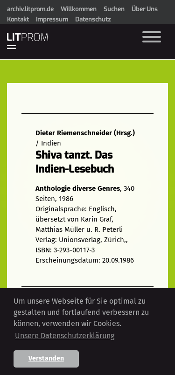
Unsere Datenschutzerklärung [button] (64, 335)
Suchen (114, 9)
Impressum (52, 19)
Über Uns (145, 9)
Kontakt (18, 19)
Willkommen (79, 9)
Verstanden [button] (46, 358)
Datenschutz (93, 19)
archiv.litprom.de (30, 9)
